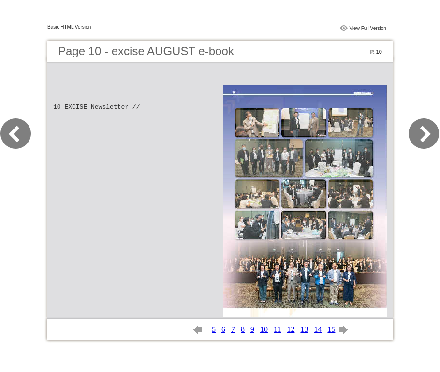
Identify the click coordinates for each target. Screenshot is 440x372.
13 (304, 329)
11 (277, 329)
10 (264, 329)
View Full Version (367, 28)
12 (290, 329)
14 (318, 329)
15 (331, 329)
